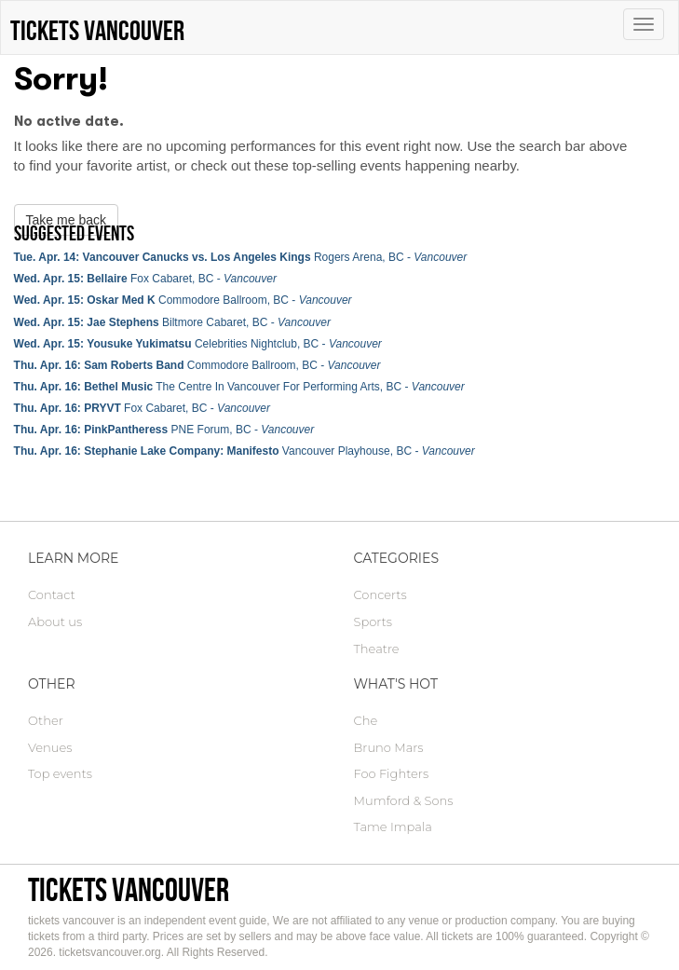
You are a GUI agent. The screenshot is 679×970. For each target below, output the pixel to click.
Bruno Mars (389, 747)
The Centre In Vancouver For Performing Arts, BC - (239, 386)
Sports (373, 621)
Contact (51, 594)
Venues (50, 747)
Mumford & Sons (404, 800)
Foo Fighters (391, 773)
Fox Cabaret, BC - (145, 278)
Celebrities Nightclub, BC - (198, 343)
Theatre (377, 648)
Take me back (66, 219)
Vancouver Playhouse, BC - (244, 451)
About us (55, 621)
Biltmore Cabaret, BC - (172, 322)
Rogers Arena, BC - (241, 257)
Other (45, 720)
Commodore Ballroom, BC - (183, 300)
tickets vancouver (128, 889)
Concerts (380, 594)
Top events (60, 773)
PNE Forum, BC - (164, 429)
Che (366, 720)
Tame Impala (393, 826)
